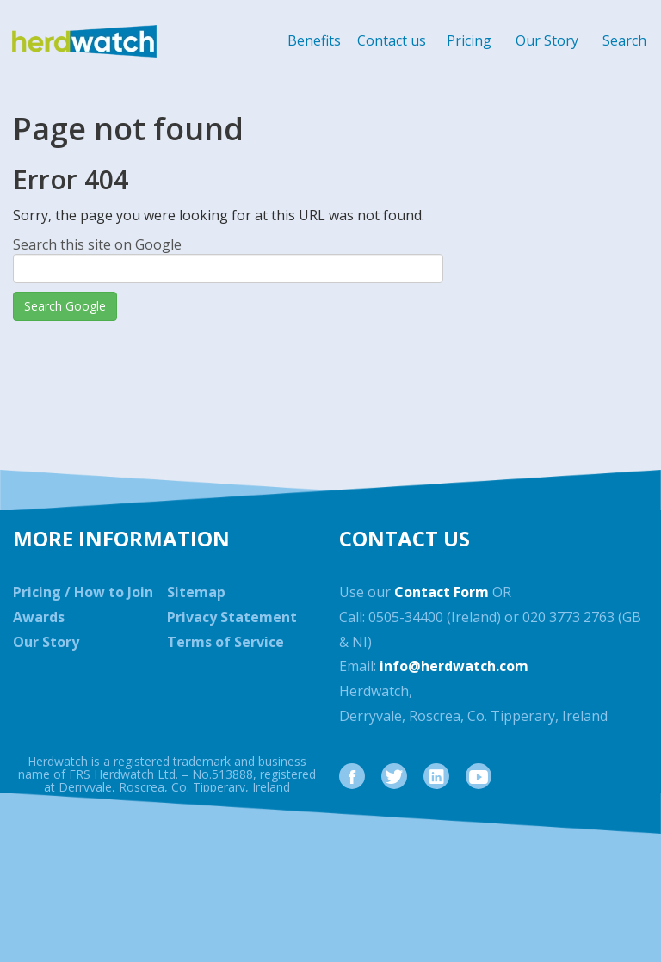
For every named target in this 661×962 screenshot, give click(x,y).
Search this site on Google (97, 244)
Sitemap (196, 592)
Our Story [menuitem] (547, 40)
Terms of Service (225, 641)
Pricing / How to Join (83, 592)
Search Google (65, 306)
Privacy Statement (232, 616)
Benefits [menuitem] (314, 40)
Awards (39, 616)
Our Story (46, 641)
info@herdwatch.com (454, 666)
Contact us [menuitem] (391, 40)
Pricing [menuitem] (469, 40)
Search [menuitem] (624, 40)
